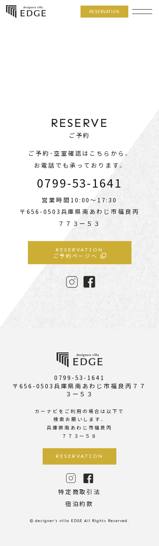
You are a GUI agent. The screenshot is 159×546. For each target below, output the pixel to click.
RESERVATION (104, 11)
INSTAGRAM (72, 282)
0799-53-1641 (79, 182)
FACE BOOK (89, 282)
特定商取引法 (79, 491)
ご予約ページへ (79, 253)
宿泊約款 (79, 503)
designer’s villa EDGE (26, 11)
